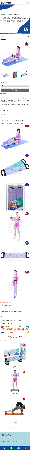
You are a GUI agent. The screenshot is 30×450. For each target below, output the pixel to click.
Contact (4, 448)
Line (11, 448)
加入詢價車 (15, 90)
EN (26, 2)
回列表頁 (15, 427)
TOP (26, 448)
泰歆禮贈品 (6, 2)
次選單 (15, 36)
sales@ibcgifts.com (7, 437)
